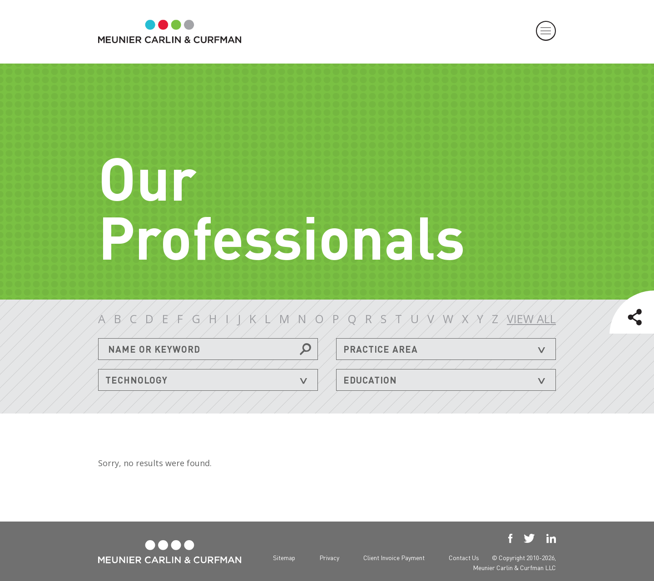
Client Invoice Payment (394, 555)
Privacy (329, 555)
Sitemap (284, 555)
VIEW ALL (531, 319)
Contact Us (464, 555)
